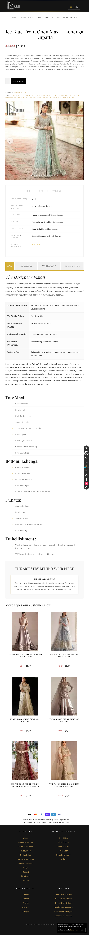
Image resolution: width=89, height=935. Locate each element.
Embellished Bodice (24, 95)
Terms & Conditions (25, 863)
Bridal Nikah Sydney (63, 899)
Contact (26, 872)
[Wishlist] (86, 471)
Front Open (40, 95)
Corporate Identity (25, 842)
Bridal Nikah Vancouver (63, 907)
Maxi (67, 95)
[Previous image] (10, 141)
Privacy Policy (25, 851)
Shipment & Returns (25, 859)
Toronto (26, 903)
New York (25, 907)
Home (13, 17)
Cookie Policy (25, 855)
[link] (86, 453)
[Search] (86, 487)
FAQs (25, 868)
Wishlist (26, 880)
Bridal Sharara (63, 842)
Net (71, 95)
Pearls (17, 97)
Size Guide (25, 876)
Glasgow (25, 911)
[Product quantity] (7, 81)
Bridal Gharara (63, 847)
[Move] (86, 447)
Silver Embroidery (63, 855)
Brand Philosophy (26, 847)
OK (82, 930)
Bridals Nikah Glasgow (63, 911)
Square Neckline (66, 97)
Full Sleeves (52, 95)
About (25, 838)
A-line (63, 859)
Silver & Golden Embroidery (43, 97)
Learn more (74, 930)
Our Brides (63, 838)
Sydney (26, 895)
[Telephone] (86, 458)
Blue (12, 95)
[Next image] (78, 141)
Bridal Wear (27, 17)
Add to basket (18, 81)
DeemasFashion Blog (63, 916)
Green (62, 95)
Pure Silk (25, 97)
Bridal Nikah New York (63, 895)
